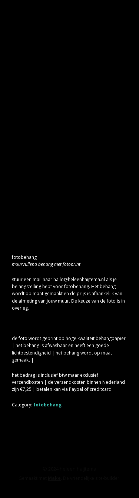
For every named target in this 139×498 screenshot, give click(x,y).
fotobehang (47, 405)
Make (54, 478)
